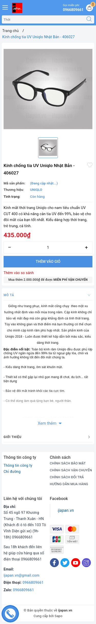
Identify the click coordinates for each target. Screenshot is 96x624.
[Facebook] (54, 562)
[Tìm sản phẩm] (43, 19)
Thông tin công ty (18, 465)
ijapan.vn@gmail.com (21, 575)
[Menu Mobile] (5, 7)
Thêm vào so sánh (19, 273)
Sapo (58, 616)
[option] (48, 89)
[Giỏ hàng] (89, 7)
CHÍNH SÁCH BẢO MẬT (68, 463)
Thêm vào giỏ (48, 261)
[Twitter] (64, 562)
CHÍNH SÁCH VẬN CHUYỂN (71, 470)
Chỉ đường (12, 472)
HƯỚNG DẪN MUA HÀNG (69, 484)
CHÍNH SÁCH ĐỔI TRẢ (67, 477)
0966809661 (33, 582)
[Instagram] (86, 562)
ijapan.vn (66, 510)
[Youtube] (75, 562)
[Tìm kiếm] (89, 19)
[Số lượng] (48, 247)
